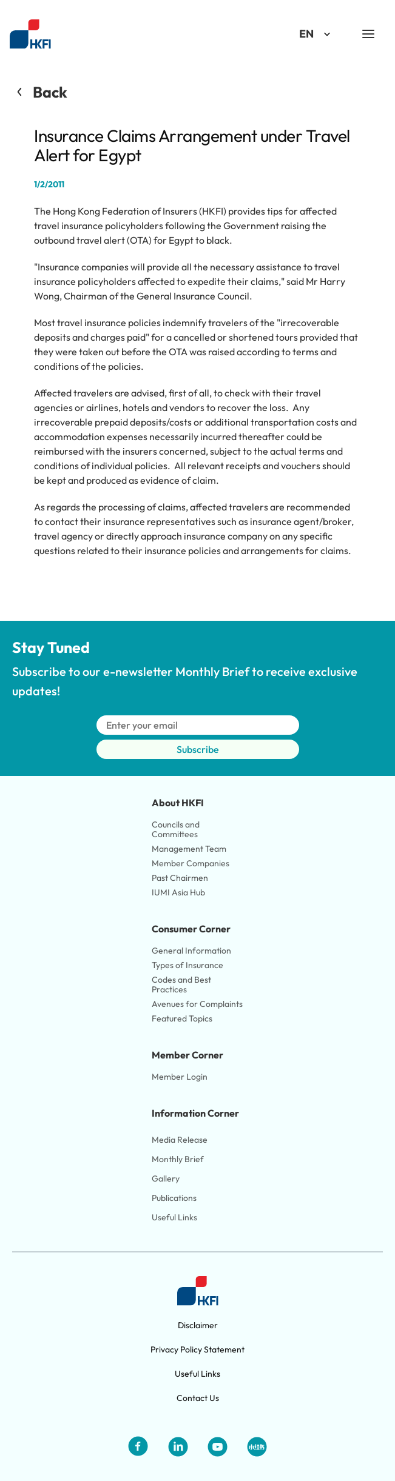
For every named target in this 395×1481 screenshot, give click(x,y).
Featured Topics (182, 1018)
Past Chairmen (180, 877)
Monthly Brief (178, 1159)
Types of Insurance (187, 965)
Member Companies (191, 863)
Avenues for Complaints (197, 1003)
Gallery (166, 1178)
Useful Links (174, 1217)
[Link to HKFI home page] (30, 34)
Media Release (180, 1139)
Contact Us (198, 1397)
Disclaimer (198, 1325)
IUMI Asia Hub (178, 892)
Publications (174, 1197)
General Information (191, 950)
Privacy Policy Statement (197, 1349)
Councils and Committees (176, 829)
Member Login (180, 1076)
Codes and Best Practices (182, 984)
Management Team (189, 848)
